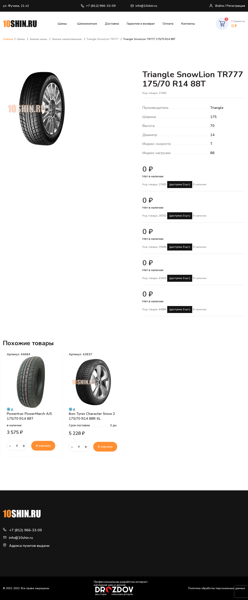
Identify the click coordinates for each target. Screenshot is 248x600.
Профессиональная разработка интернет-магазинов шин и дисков (121, 587)
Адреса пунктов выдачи (29, 545)
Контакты (188, 24)
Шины (62, 24)
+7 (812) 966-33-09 (97, 6)
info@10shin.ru (144, 6)
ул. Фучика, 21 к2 (16, 6)
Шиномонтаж (87, 24)
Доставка (112, 24)
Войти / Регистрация (227, 6)
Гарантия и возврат (141, 24)
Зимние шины (38, 39)
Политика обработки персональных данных (216, 588)
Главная (8, 39)
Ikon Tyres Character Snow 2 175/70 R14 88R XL (92, 416)
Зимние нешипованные (67, 39)
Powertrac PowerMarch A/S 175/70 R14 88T (29, 416)
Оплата (168, 24)
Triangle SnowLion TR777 (102, 39)
